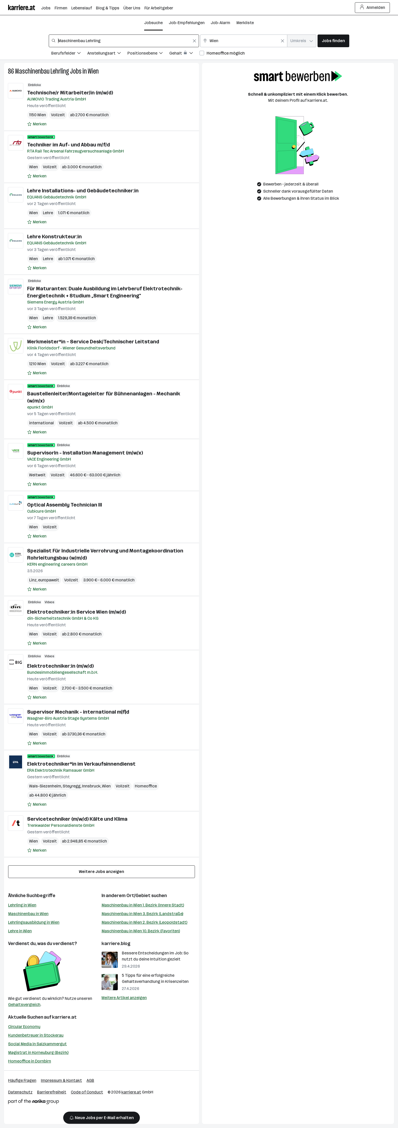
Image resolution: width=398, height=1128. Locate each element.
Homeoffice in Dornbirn (29, 1061)
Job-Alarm (220, 22)
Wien (93, 71)
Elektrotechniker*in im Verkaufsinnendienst (81, 764)
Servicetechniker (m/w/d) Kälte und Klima (77, 819)
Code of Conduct (87, 1092)
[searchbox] (124, 41)
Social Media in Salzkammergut (37, 1043)
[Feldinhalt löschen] (194, 41)
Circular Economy (24, 1026)
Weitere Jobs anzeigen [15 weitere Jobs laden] (101, 871)
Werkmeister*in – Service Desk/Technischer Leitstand (93, 342)
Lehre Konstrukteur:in (54, 236)
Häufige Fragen (22, 1080)
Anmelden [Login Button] (372, 8)
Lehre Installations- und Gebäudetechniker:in (83, 191)
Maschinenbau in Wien (28, 913)
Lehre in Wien (20, 931)
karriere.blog (116, 943)
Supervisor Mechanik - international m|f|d (78, 712)
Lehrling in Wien (22, 905)
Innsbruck (91, 786)
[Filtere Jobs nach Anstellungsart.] (107, 54)
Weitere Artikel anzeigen (124, 997)
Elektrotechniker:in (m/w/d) (60, 666)
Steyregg (71, 786)
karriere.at (64, 1017)
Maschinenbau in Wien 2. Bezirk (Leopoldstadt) (144, 922)
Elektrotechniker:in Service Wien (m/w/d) (76, 612)
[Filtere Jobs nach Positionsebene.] (148, 54)
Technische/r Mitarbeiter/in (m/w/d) (70, 93)
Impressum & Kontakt (61, 1080)
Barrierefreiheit (51, 1092)
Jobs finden (333, 40)
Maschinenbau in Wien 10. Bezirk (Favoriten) (141, 931)
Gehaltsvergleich (24, 1004)
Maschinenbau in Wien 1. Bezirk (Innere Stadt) (143, 905)
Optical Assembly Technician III (64, 505)
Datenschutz (20, 1092)
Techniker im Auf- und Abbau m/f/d (68, 145)
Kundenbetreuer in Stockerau (35, 1035)
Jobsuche (153, 22)
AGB (90, 1080)
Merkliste (245, 22)
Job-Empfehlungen (187, 22)
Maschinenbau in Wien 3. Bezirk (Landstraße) (142, 913)
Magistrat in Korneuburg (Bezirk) (38, 1052)
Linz (33, 580)
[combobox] (124, 41)
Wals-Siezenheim (45, 786)
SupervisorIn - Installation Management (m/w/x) (85, 453)
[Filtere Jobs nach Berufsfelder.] (69, 54)
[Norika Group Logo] (33, 1102)
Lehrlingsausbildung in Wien (33, 922)
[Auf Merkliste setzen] (36, 124)
